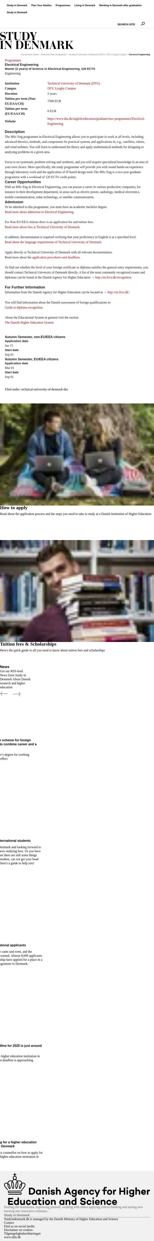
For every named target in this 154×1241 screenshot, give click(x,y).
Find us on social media (19, 1226)
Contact (9, 1222)
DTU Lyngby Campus (117, 54)
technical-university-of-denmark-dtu (44, 389)
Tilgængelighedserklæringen (22, 1233)
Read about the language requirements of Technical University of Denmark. (53, 242)
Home (35, 54)
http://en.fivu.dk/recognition (112, 277)
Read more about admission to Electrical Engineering (39, 212)
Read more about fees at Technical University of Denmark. (42, 227)
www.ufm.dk (12, 1237)
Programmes (13, 60)
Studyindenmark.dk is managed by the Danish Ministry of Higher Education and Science (61, 1219)
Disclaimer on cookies (18, 1230)
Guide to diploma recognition (24, 307)
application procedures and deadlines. (56, 257)
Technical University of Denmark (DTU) (86, 54)
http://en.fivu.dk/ (118, 292)
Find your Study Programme (53, 54)
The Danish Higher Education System (29, 322)
